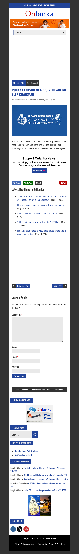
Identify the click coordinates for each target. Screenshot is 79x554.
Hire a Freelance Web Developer (26, 450)
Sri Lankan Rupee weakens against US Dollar (37, 213)
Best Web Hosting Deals (23, 455)
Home (18, 390)
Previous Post (22, 286)
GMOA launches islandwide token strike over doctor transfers (38, 485)
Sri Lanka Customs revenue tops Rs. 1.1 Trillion (38, 222)
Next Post (58, 286)
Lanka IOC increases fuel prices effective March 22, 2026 (45, 490)
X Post (38, 183)
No (28, 82)
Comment (34, 82)
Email (15, 357)
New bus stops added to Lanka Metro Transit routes (40, 205)
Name (15, 347)
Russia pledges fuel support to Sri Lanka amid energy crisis (46, 479)
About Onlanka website (25, 544)
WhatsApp (28, 183)
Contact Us (42, 544)
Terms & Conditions (57, 544)
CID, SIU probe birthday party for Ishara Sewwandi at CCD (45, 474)
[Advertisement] (39, 58)
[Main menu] (39, 32)
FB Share (16, 183)
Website (15, 366)
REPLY (63, 183)
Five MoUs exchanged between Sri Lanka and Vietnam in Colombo (37, 469)
